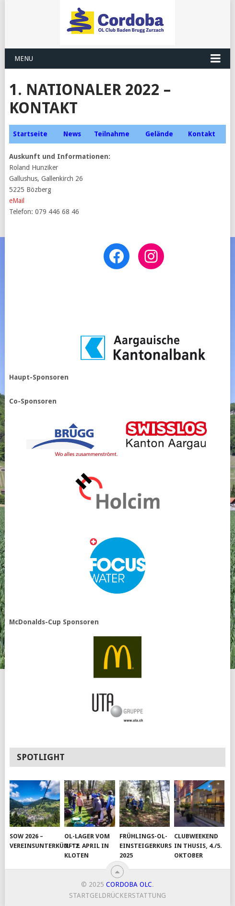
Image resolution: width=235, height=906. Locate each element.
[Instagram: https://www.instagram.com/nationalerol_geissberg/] (151, 256)
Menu (23, 58)
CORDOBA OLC (129, 884)
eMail (16, 200)
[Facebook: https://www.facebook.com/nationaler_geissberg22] (116, 256)
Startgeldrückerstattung (117, 895)
